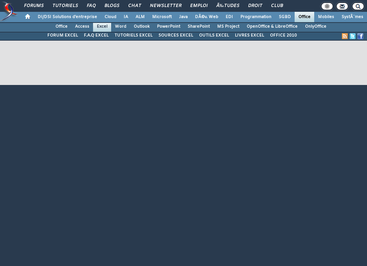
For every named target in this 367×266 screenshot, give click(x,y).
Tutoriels (65, 6)
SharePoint (199, 26)
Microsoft (162, 17)
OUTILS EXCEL (214, 35)
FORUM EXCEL (62, 35)
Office (304, 17)
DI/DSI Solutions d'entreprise (67, 17)
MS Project (228, 26)
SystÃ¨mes (352, 17)
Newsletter (165, 6)
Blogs (112, 6)
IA (126, 17)
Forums (33, 6)
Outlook (142, 26)
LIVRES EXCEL (249, 35)
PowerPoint (168, 26)
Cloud (110, 17)
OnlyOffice (315, 26)
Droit (255, 6)
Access (82, 26)
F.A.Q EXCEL (96, 35)
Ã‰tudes (228, 6)
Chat (134, 6)
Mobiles (326, 17)
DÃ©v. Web (206, 17)
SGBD (285, 17)
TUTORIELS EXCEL (133, 35)
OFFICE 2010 (283, 35)
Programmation (255, 17)
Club (277, 6)
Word (120, 26)
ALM (140, 17)
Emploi (198, 6)
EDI (229, 17)
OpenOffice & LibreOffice (272, 26)
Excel (102, 26)
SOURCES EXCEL (175, 35)
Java (183, 17)
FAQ (91, 6)
